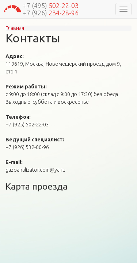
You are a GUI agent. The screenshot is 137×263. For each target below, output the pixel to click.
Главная (14, 28)
